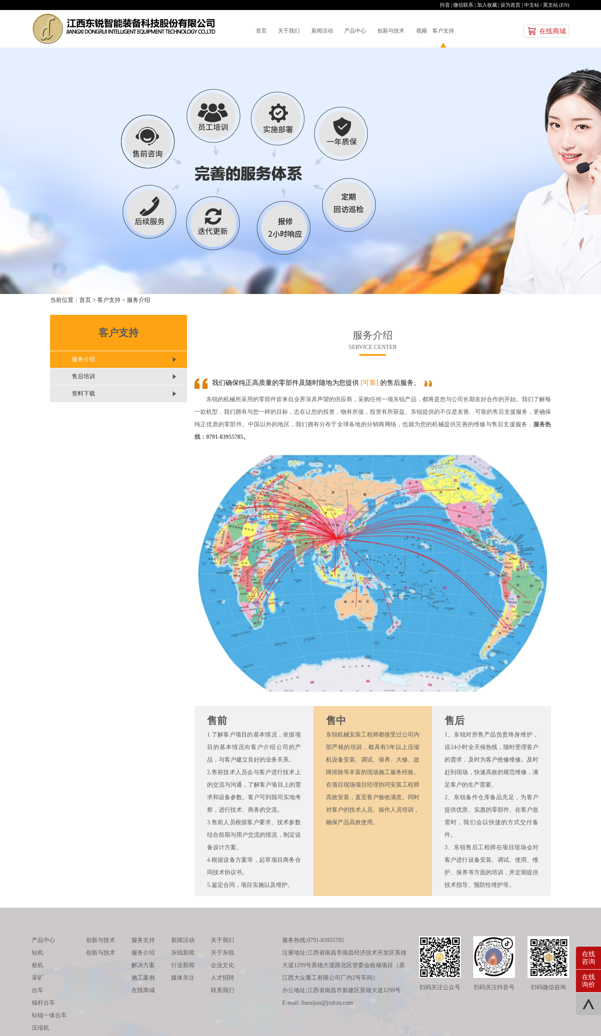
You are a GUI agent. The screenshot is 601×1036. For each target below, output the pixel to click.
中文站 (531, 5)
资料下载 (83, 393)
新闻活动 (337, 30)
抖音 (445, 5)
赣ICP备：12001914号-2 (403, 1020)
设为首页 (510, 5)
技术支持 (447, 1020)
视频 (460, 30)
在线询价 (588, 980)
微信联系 (463, 5)
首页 (262, 30)
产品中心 (378, 30)
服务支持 (143, 874)
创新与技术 (422, 30)
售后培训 (83, 376)
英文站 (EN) (556, 5)
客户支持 (487, 30)
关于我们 (296, 30)
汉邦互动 (476, 1020)
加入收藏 (487, 5)
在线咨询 (588, 957)
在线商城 (552, 31)
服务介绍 (138, 300)
